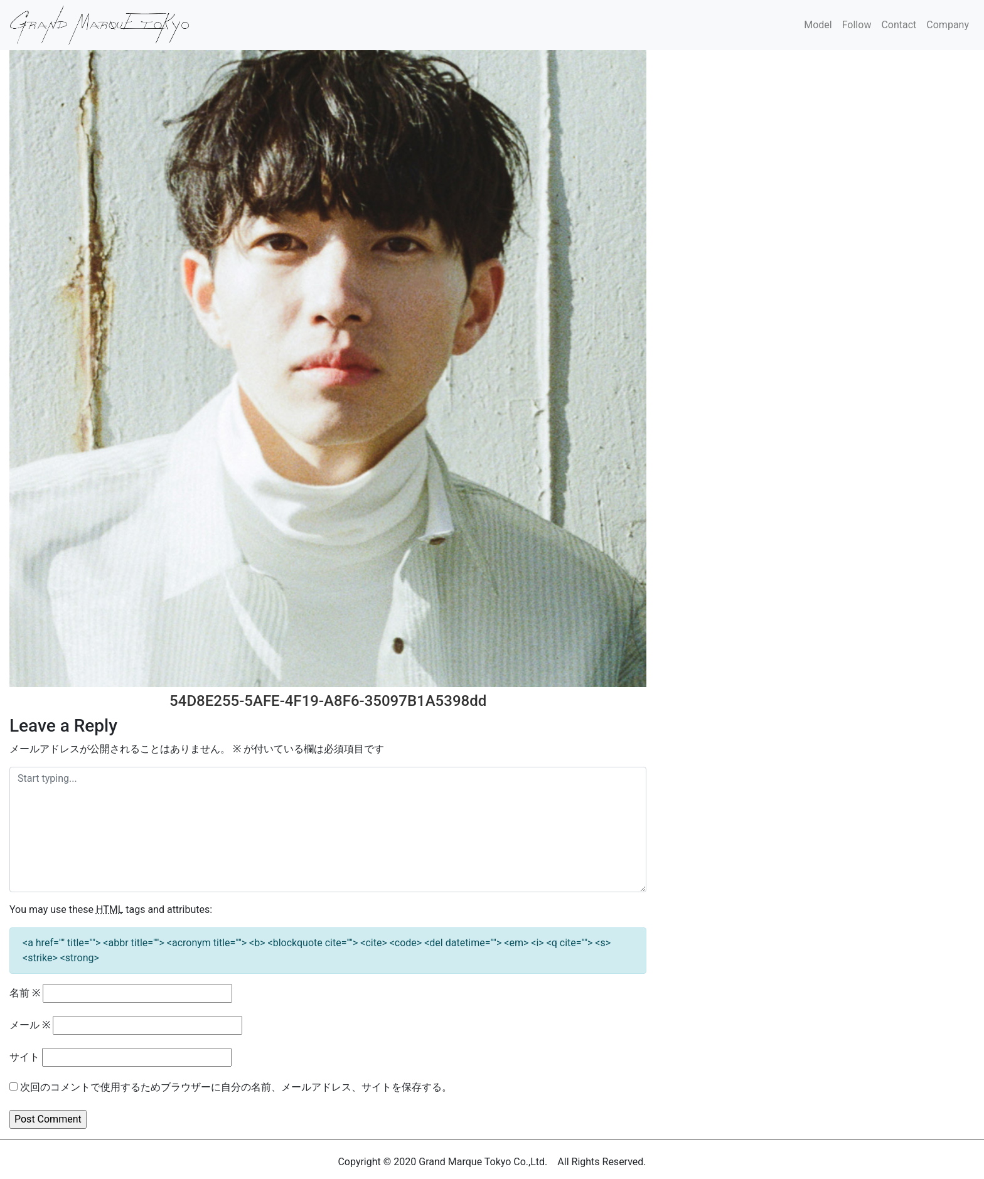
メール (29, 1025)
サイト (24, 1057)
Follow (857, 25)
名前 (24, 993)
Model (818, 25)
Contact (898, 25)
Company (947, 25)
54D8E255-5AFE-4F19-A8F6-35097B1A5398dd (327, 701)
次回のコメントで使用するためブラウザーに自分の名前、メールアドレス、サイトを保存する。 (236, 1087)
